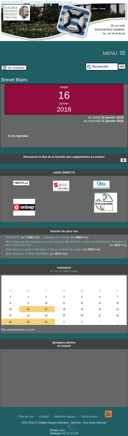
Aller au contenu (10, 1)
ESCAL (66, 433)
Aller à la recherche (34, 1)
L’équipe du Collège (56, 237)
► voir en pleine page (64, 271)
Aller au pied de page (60, 1)
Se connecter (16, 67)
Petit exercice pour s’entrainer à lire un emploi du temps (44, 249)
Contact (43, 416)
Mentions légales (63, 416)
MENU (110, 53)
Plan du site (25, 416)
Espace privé (88, 416)
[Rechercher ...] (102, 66)
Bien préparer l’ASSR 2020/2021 (27, 253)
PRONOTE (13, 237)
